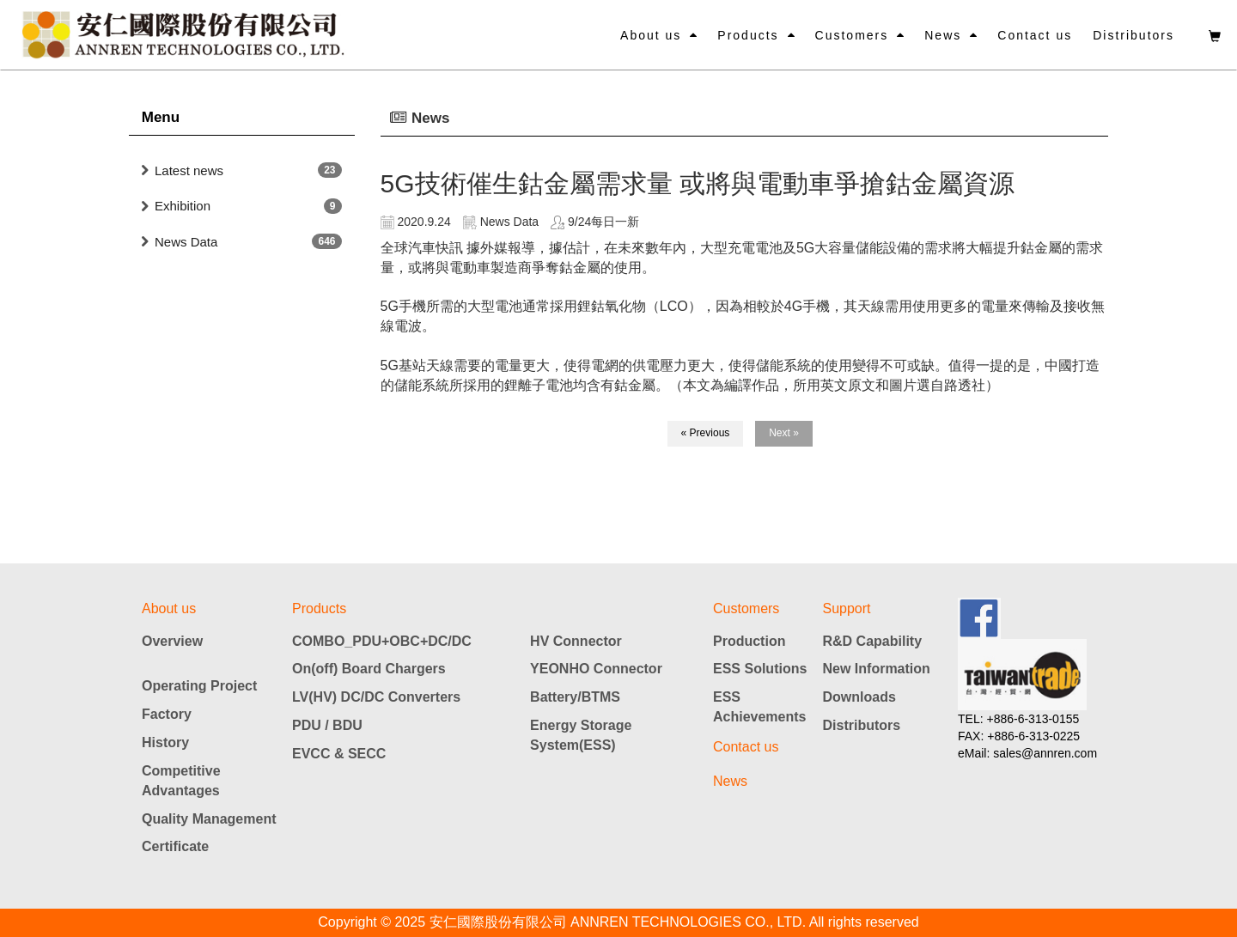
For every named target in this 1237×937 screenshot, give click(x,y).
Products (747, 35)
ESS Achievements (760, 707)
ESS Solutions (760, 668)
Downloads (859, 697)
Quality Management (209, 819)
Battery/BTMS (575, 697)
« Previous (705, 433)
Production (749, 641)
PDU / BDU (327, 725)
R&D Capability (873, 641)
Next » (784, 433)
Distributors (1133, 35)
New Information (876, 668)
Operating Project (199, 685)
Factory (167, 714)
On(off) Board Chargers (369, 668)
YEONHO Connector (596, 668)
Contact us (1034, 35)
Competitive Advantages (181, 781)
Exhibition (182, 205)
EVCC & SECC (339, 753)
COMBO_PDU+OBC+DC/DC (382, 641)
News (942, 35)
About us (650, 35)
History (165, 742)
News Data (186, 241)
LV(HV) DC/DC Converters (376, 697)
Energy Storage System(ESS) (580, 735)
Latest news (189, 170)
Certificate (175, 846)
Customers (852, 35)
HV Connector (576, 641)
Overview (172, 641)
